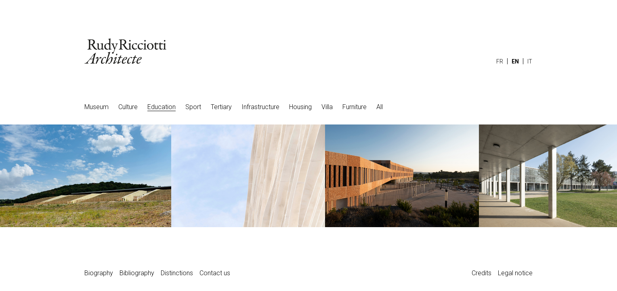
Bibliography (137, 273)
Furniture (354, 107)
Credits (481, 273)
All (379, 107)
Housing (300, 107)
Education (161, 107)
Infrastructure (260, 107)
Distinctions (177, 273)
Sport (193, 107)
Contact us (214, 273)
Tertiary (221, 107)
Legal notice (515, 273)
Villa (327, 107)
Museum (96, 107)
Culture (128, 107)
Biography (98, 273)
